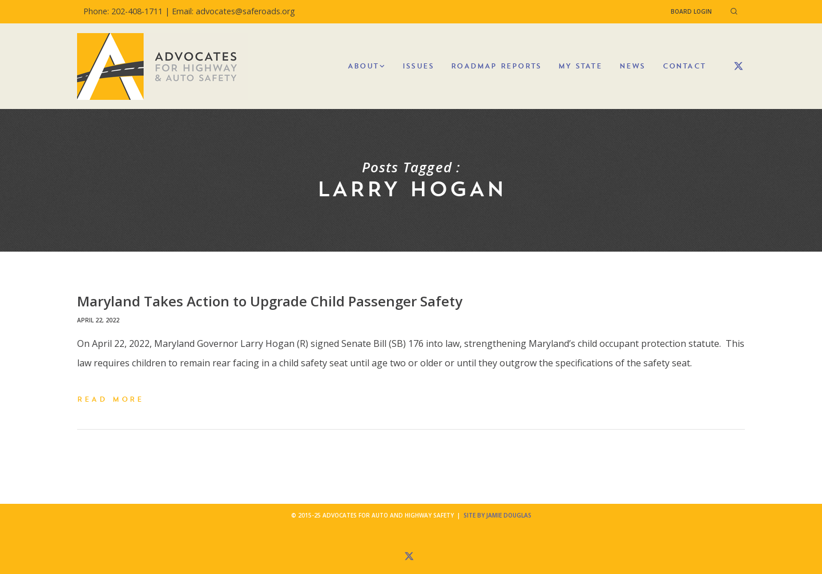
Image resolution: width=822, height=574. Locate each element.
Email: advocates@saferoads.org (233, 11)
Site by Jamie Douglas (497, 515)
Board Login (691, 11)
